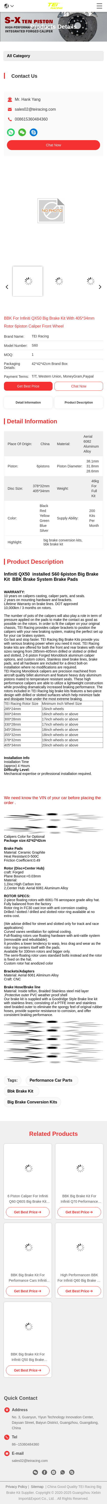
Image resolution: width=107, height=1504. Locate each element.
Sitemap (37, 1487)
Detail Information (28, 402)
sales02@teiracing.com (35, 109)
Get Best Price (28, 386)
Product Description (79, 402)
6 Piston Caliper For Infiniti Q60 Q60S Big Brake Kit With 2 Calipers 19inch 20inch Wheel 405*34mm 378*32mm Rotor (27, 1199)
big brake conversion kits (32, 1102)
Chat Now (53, 145)
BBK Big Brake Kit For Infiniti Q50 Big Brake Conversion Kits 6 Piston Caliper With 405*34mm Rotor (28, 1357)
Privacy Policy (16, 1487)
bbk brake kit (20, 1091)
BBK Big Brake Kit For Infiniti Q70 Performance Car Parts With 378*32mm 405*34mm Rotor (79, 1199)
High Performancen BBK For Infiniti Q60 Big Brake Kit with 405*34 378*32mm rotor (79, 1278)
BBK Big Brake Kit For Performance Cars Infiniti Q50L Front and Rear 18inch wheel (28, 1278)
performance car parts (51, 1080)
